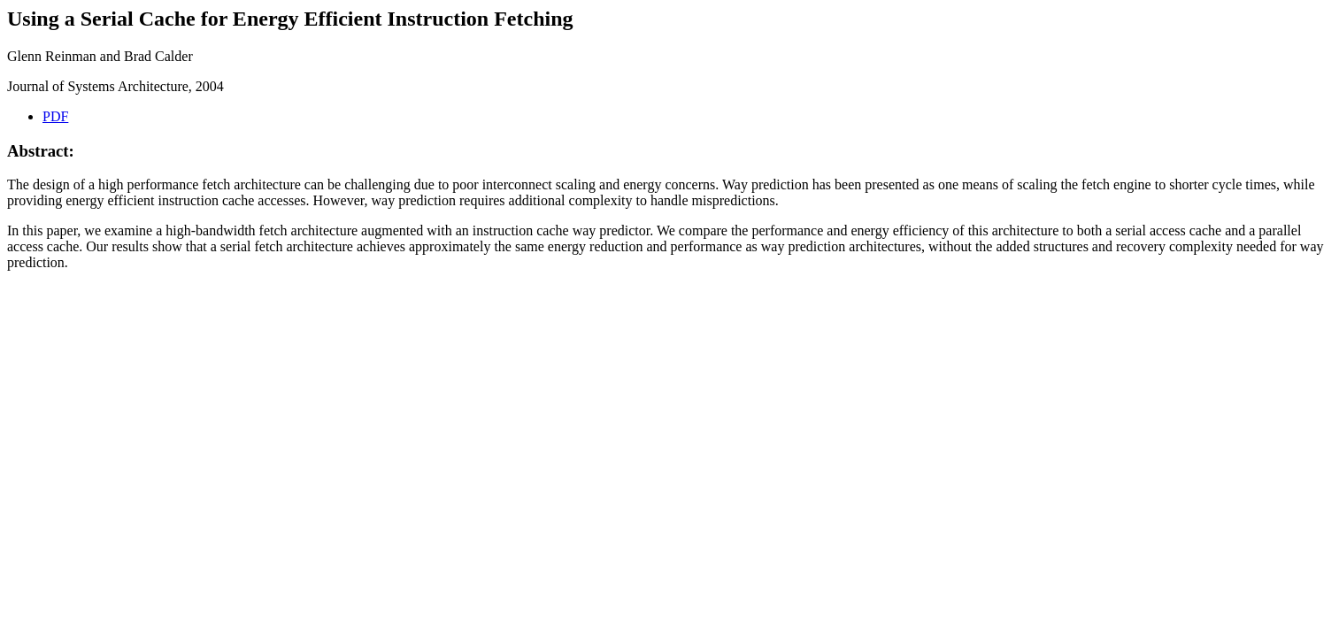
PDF (55, 116)
